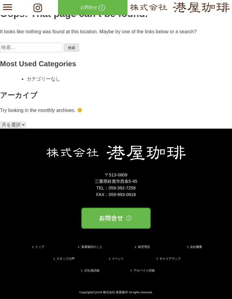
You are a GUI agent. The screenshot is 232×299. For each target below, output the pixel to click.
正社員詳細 (91, 270)
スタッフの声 (65, 258)
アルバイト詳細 (144, 270)
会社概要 (196, 246)
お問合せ (92, 8)
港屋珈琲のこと (91, 246)
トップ (39, 246)
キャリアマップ (170, 258)
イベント (118, 258)
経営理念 (144, 246)
